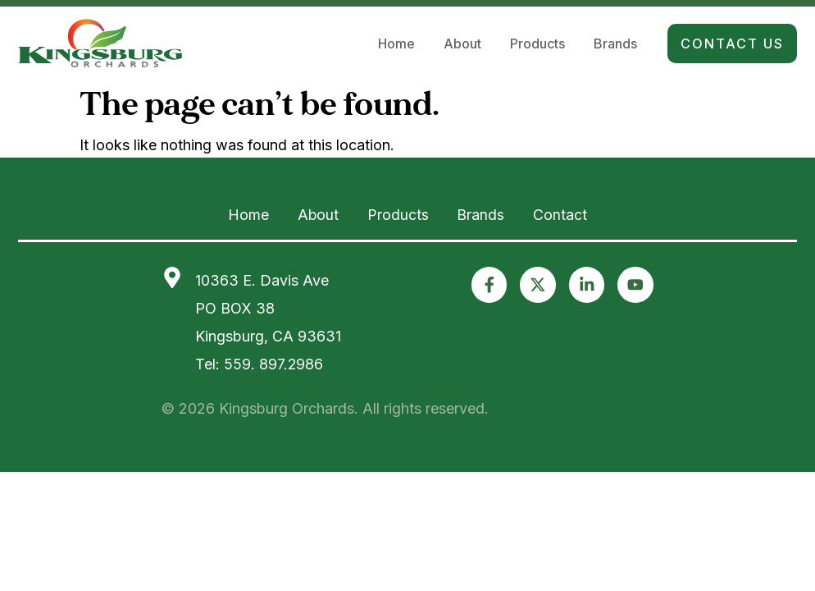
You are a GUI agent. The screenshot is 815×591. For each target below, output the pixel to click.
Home (396, 45)
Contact (569, 214)
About (462, 45)
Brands (615, 45)
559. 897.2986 (274, 362)
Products (537, 45)
